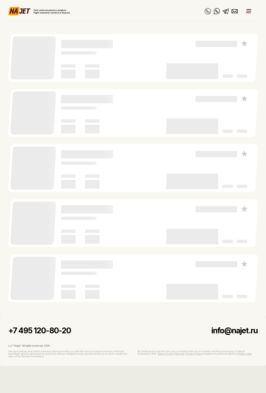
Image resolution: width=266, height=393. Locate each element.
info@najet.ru (234, 330)
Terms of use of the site (171, 353)
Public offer (244, 353)
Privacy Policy (194, 353)
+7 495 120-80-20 (39, 330)
